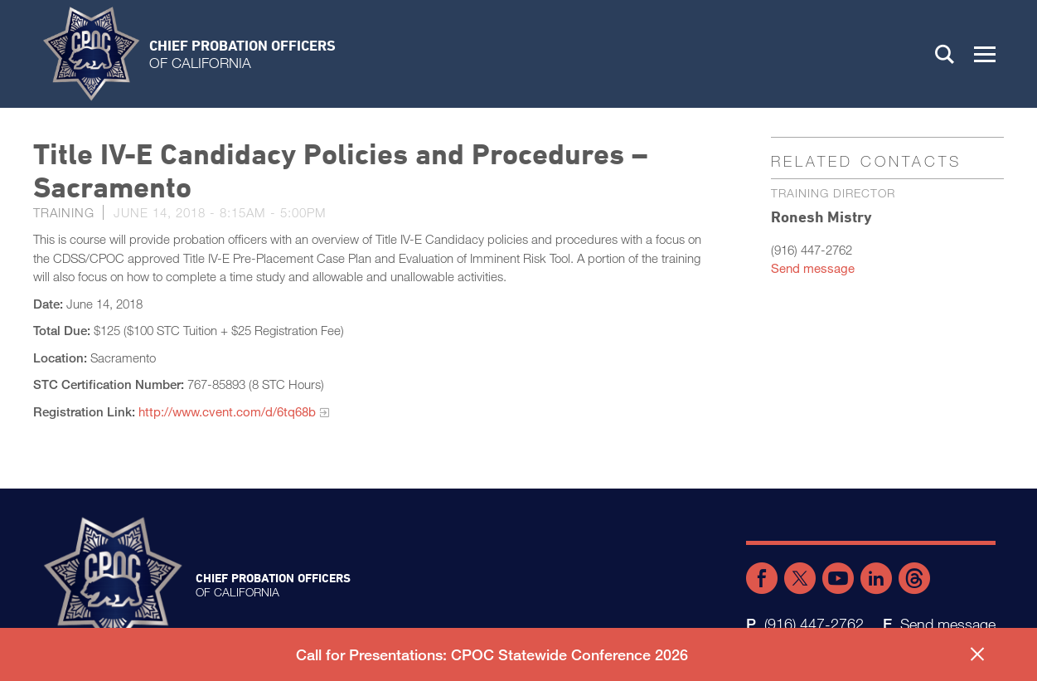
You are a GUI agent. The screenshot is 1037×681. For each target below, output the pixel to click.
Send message (813, 267)
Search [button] (945, 54)
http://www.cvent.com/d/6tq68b (227, 411)
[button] (985, 54)
